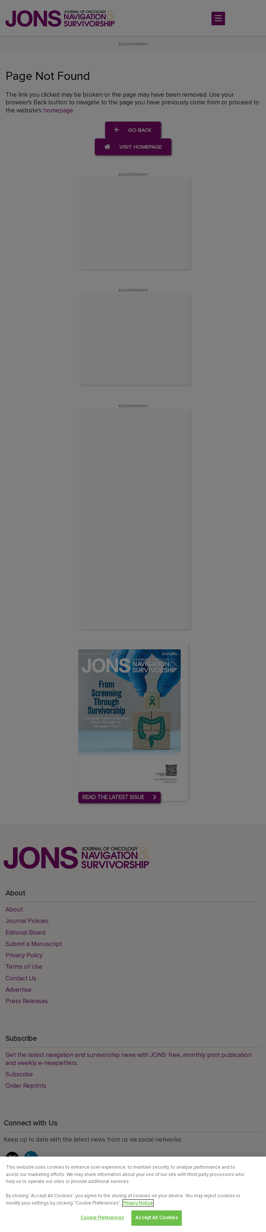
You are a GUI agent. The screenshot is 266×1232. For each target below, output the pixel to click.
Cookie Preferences (102, 1218)
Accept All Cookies (156, 1218)
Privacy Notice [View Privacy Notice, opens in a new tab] (138, 1203)
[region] (133, 1194)
